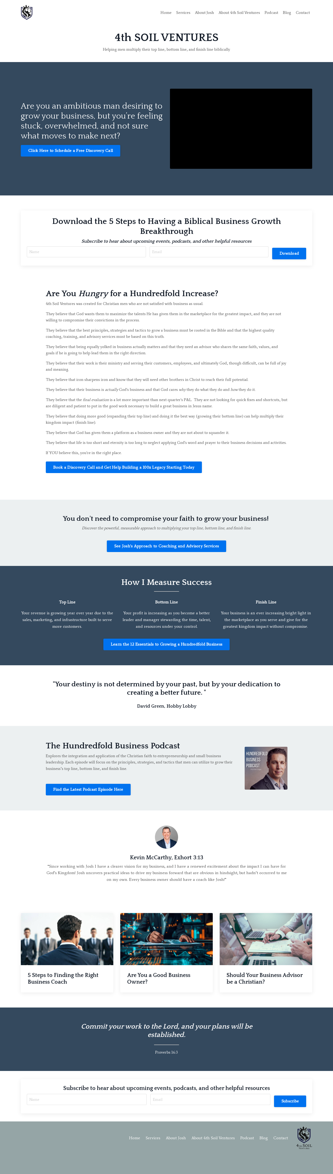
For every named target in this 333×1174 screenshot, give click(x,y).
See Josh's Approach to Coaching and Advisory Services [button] (166, 561)
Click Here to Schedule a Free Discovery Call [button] (70, 150)
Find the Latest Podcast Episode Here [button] (88, 805)
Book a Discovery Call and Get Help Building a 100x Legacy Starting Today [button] (123, 481)
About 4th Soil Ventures (237, 12)
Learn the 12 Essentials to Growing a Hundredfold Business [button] (166, 659)
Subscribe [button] (289, 1117)
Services (179, 12)
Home (162, 12)
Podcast (271, 12)
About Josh (201, 12)
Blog (286, 12)
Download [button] (288, 253)
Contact (302, 12)
